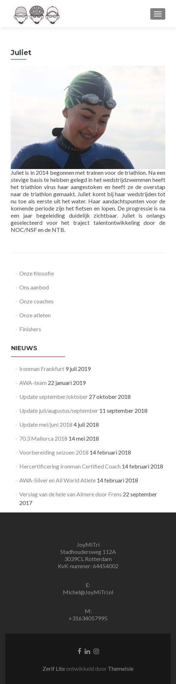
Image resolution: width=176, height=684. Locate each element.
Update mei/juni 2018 (45, 424)
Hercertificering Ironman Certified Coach (70, 466)
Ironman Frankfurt (41, 368)
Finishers (30, 329)
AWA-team (33, 382)
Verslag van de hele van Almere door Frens (70, 494)
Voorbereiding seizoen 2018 (54, 452)
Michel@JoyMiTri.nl (88, 592)
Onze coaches (36, 301)
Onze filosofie (36, 273)
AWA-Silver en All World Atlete (57, 480)
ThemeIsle (121, 668)
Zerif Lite (54, 668)
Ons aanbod (34, 287)
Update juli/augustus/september (58, 410)
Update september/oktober (53, 396)
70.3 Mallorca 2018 (43, 438)
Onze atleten (35, 315)
